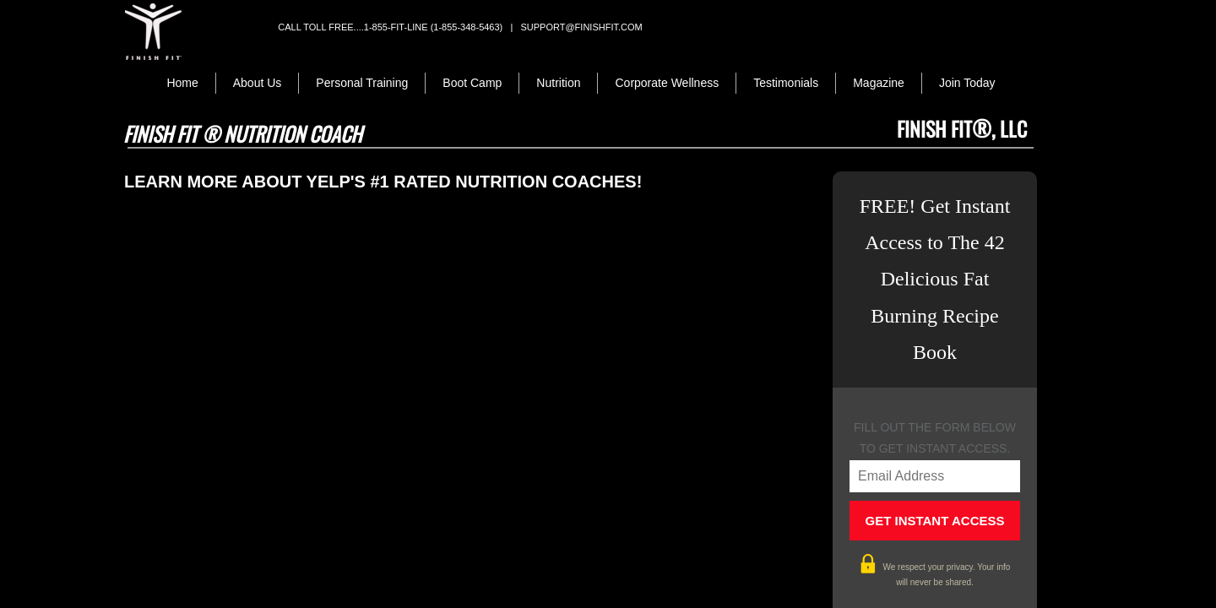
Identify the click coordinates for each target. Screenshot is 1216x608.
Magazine (878, 83)
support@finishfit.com (581, 27)
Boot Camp (472, 83)
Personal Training (362, 83)
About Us (257, 83)
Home (182, 83)
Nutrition (558, 83)
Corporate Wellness (667, 83)
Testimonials (785, 83)
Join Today (967, 83)
